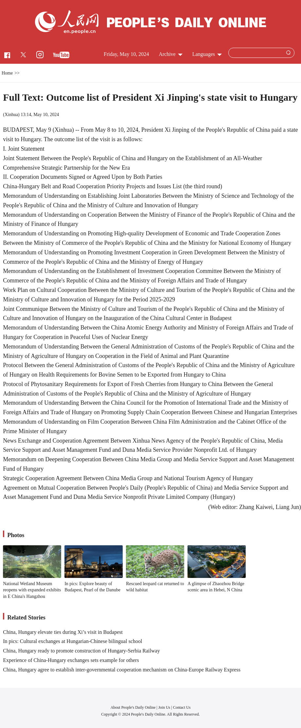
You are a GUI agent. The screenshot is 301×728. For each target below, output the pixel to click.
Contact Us (182, 707)
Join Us (164, 707)
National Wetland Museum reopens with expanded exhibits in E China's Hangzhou (32, 590)
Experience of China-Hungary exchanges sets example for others (71, 660)
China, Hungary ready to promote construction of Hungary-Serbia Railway (81, 650)
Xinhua (11, 114)
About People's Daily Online (133, 707)
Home (7, 73)
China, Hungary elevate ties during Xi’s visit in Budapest (63, 632)
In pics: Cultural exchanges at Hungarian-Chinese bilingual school (72, 641)
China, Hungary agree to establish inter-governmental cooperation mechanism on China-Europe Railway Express (121, 669)
